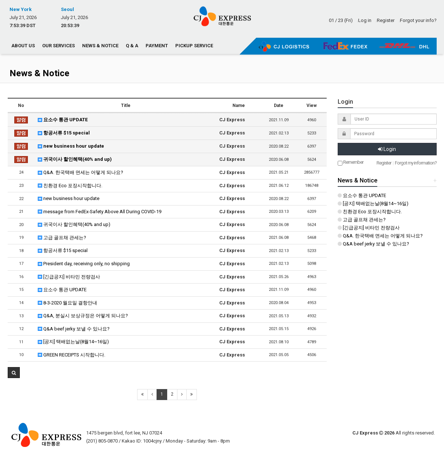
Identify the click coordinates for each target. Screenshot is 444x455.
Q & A (132, 45)
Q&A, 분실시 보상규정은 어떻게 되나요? (83, 315)
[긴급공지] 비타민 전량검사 (69, 277)
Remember (350, 162)
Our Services (58, 45)
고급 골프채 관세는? (62, 237)
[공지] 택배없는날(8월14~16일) (73, 341)
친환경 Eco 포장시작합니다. (70, 185)
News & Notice (100, 45)
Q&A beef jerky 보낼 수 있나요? (74, 329)
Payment (157, 45)
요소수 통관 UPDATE (63, 119)
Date (278, 105)
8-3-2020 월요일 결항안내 (67, 303)
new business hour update (71, 146)
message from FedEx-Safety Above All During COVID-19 (99, 211)
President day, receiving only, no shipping (84, 263)
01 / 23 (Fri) (341, 20)
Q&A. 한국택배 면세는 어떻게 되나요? (80, 172)
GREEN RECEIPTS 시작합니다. (71, 355)
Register (386, 20)
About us (23, 45)
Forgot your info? (418, 20)
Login (387, 149)
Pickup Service (194, 45)
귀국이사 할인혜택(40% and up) (75, 159)
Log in (364, 20)
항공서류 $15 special (64, 133)
